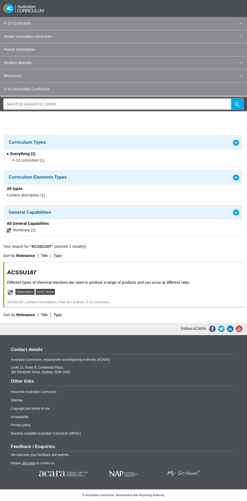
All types (14, 188)
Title (44, 255)
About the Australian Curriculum (33, 392)
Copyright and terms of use (30, 408)
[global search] (123, 104)
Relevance (25, 255)
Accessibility (19, 417)
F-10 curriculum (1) (26, 160)
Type (58, 255)
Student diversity (123, 63)
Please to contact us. (33, 463)
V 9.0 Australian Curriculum (27, 89)
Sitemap (17, 400)
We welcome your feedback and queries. (40, 455)
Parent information (19, 49)
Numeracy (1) (21, 230)
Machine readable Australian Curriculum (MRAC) (46, 433)
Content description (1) (26, 195)
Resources (123, 76)
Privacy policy (21, 425)
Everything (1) (21, 154)
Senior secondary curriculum (123, 36)
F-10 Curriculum (123, 23)
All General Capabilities (28, 223)
